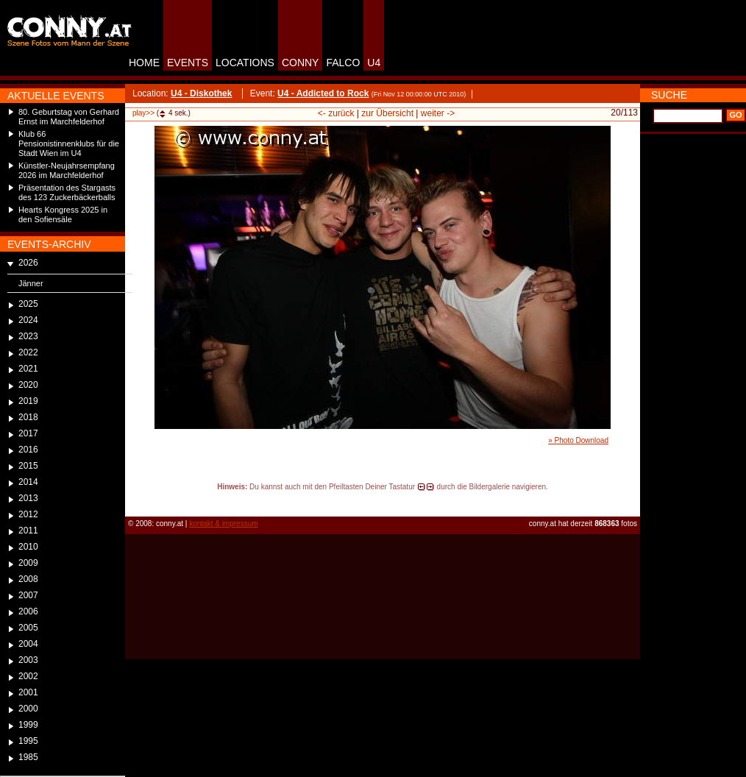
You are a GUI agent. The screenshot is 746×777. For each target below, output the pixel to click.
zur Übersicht (387, 113)
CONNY (300, 62)
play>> (143, 113)
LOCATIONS (245, 62)
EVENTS (187, 62)
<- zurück (336, 113)
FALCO (343, 62)
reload (137, 500)
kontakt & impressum (223, 523)
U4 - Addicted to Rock (323, 93)
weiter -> (438, 113)
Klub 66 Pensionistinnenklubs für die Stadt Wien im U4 (68, 143)
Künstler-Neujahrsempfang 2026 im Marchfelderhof (66, 170)
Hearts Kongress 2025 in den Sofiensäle (62, 214)
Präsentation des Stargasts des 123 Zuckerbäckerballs (67, 192)
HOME (144, 62)
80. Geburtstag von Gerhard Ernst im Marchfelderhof (68, 116)
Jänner (30, 283)
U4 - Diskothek (201, 93)
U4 (373, 62)
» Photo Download (578, 440)
